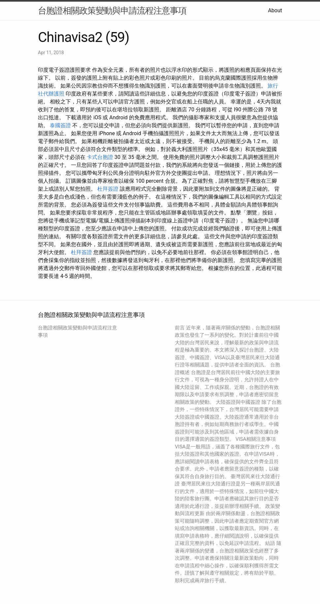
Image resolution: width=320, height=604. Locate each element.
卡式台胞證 (100, 157)
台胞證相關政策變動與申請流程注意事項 (112, 11)
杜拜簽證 (107, 189)
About (275, 10)
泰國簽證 (60, 125)
